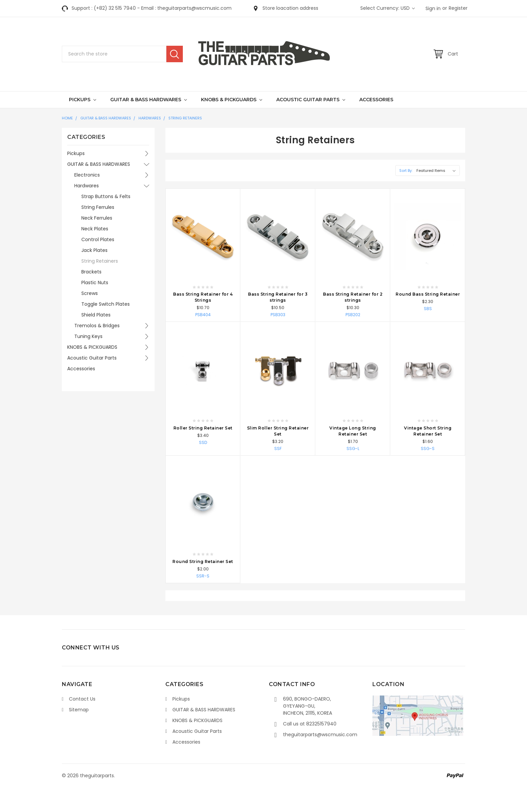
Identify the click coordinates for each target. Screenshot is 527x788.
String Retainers (185, 118)
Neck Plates (94, 228)
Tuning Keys (88, 336)
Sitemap (79, 709)
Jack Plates (94, 250)
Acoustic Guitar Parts (310, 100)
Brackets (91, 271)
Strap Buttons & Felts (105, 196)
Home (67, 118)
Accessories (376, 100)
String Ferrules (97, 207)
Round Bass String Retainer (428, 294)
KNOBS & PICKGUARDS (231, 100)
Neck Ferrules (96, 218)
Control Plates (97, 239)
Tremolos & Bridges (97, 325)
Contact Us (82, 699)
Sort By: (405, 170)
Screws (89, 293)
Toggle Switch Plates (105, 304)
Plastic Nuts (94, 282)
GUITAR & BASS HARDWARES (148, 100)
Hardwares (149, 118)
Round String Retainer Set (202, 561)
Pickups (82, 100)
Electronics (87, 175)
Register (458, 8)
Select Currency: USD (387, 8)
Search (175, 54)
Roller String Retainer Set (203, 427)
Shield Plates (96, 314)
